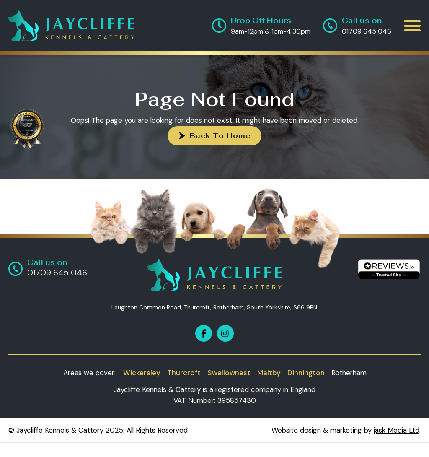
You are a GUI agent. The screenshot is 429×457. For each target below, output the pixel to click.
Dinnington (306, 372)
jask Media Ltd (396, 430)
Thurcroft (184, 372)
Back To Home (220, 135)
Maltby (269, 372)
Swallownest (229, 372)
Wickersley (141, 372)
